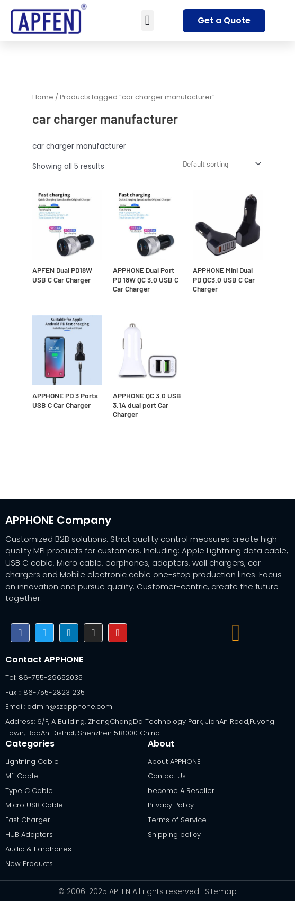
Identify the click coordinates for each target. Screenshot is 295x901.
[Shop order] (221, 163)
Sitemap (221, 890)
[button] (147, 20)
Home (42, 97)
